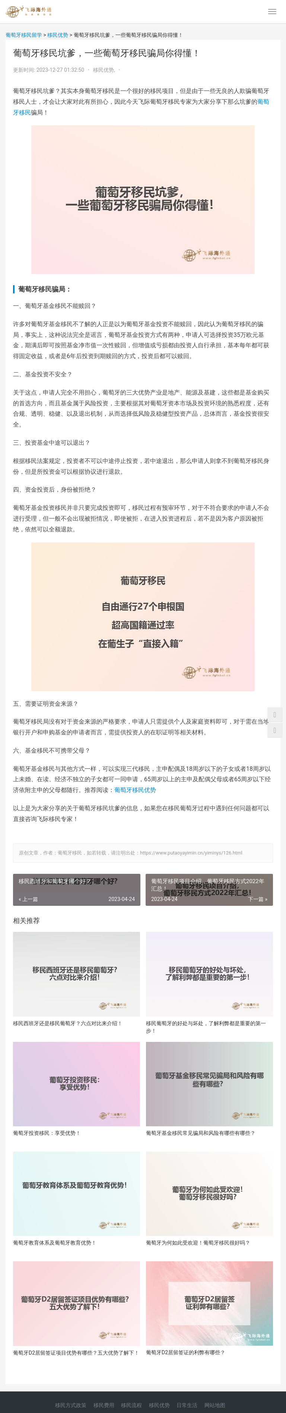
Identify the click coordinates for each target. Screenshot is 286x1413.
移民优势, (104, 70)
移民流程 (131, 1405)
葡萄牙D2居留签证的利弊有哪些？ (185, 1352)
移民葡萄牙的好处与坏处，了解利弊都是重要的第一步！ (206, 1027)
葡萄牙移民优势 (135, 790)
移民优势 (159, 1405)
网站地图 (214, 1405)
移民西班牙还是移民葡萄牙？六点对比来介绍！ (68, 1023)
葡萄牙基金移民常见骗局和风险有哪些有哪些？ (200, 1133)
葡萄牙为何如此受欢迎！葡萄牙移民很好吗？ (198, 1243)
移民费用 (103, 1405)
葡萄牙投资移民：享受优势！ (47, 1133)
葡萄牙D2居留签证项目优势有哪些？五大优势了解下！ (76, 1353)
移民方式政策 (70, 1405)
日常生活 (187, 1405)
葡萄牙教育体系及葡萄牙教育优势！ (54, 1243)
